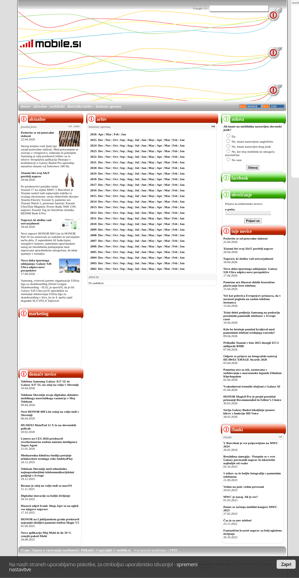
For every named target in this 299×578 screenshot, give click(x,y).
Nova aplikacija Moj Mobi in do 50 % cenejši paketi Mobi (46, 534)
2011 (93, 218)
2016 (93, 190)
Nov (108, 139)
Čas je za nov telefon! (237, 520)
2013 (93, 207)
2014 (93, 201)
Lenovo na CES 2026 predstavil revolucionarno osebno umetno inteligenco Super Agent (49, 442)
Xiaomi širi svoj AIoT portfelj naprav (35, 174)
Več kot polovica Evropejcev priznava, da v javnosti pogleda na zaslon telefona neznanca (252, 299)
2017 (93, 184)
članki (232, 429)
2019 (93, 173)
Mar (109, 134)
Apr (100, 134)
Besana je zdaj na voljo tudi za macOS (46, 485)
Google (198, 8)
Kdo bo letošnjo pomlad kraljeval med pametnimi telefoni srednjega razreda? (249, 331)
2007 (93, 240)
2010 (93, 224)
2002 (93, 268)
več (70, 126)
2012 (93, 212)
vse (213, 126)
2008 (93, 235)
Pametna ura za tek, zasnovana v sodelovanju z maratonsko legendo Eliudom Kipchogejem (252, 373)
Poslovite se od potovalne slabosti (245, 238)
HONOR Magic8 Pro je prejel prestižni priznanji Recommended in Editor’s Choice (252, 398)
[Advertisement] (155, 61)
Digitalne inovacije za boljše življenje (45, 495)
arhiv (77, 126)
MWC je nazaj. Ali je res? (240, 496)
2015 (93, 196)
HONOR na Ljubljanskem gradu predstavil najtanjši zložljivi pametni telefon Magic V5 (50, 520)
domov (25, 106)
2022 (93, 156)
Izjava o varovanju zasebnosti (55, 550)
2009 (93, 229)
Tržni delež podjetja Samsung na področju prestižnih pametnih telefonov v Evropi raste (251, 316)
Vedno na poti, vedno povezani (243, 486)
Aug (130, 139)
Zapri (286, 564)
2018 (93, 179)
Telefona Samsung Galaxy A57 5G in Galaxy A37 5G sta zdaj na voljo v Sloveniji (50, 383)
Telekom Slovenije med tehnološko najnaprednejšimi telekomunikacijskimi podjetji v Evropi (47, 472)
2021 (93, 162)
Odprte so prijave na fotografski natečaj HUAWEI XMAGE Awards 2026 (250, 357)
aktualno (40, 106)
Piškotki (87, 550)
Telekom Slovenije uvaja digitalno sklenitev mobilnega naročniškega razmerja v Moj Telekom (50, 398)
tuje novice (237, 231)
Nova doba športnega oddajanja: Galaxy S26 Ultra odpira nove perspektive (36, 265)
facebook (235, 178)
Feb (116, 134)
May (152, 139)
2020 (93, 168)
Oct (115, 139)
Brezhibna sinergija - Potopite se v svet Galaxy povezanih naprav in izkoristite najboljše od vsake (249, 460)
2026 (93, 134)
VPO (173, 550)
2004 (93, 257)
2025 (93, 139)
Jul (137, 139)
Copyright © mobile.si (113, 550)
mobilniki (57, 106)
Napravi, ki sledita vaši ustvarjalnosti (36, 221)
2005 (93, 252)
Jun (143, 139)
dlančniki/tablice (80, 106)
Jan (123, 134)
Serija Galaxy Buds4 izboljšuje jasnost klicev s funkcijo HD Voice (249, 411)
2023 (93, 151)
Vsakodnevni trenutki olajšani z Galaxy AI (251, 386)
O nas (25, 550)
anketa (233, 119)
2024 (93, 145)
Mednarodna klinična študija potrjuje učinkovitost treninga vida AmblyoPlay (47, 457)
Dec (100, 139)
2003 (93, 263)
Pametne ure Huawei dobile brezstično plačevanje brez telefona (249, 283)
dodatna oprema (108, 106)
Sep (122, 139)
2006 (93, 246)
